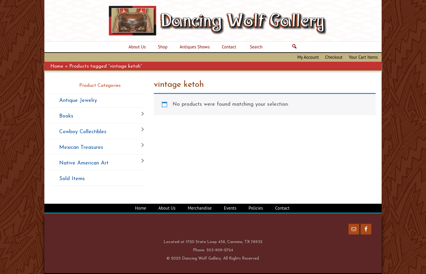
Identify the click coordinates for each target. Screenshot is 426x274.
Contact (282, 208)
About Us (166, 208)
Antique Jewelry (78, 100)
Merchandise (200, 208)
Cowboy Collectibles (82, 132)
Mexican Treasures (81, 147)
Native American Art (84, 163)
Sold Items (72, 179)
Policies (255, 208)
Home (56, 66)
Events (230, 208)
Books (66, 116)
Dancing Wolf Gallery (221, 20)
